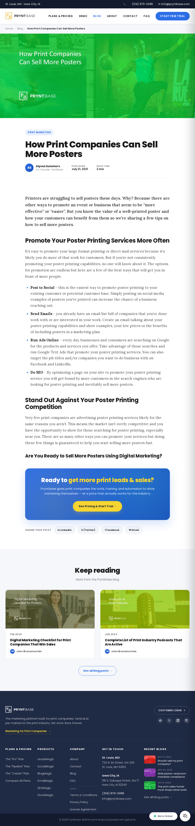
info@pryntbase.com (116, 799)
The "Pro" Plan (14, 759)
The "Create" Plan (17, 773)
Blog (97, 16)
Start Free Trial (172, 16)
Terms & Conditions (83, 795)
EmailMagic (45, 781)
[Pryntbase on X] (169, 720)
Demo (83, 16)
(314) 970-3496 (142, 4)
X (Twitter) (88, 530)
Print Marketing (39, 132)
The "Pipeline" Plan (17, 766)
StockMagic (46, 795)
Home (9, 28)
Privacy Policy (79, 802)
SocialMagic (46, 766)
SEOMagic (44, 788)
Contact (130, 16)
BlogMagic (45, 773)
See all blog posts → (97, 671)
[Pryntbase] (21, 16)
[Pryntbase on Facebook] (160, 720)
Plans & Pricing (61, 16)
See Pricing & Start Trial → (98, 506)
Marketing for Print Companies (28, 731)
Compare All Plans (17, 781)
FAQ (146, 16)
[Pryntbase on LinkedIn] (178, 720)
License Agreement (83, 809)
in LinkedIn (65, 530)
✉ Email (134, 530)
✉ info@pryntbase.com (174, 4)
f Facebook (112, 530)
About (112, 16)
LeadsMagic (46, 759)
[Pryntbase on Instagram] (187, 720)
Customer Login (171, 710)
